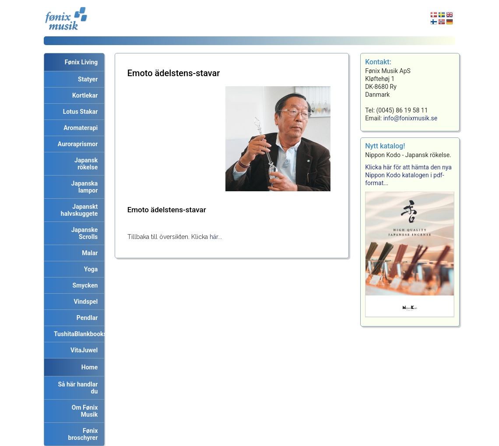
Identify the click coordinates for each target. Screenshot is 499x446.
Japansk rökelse (84, 164)
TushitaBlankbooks (77, 333)
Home (89, 367)
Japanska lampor (83, 187)
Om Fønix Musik (83, 411)
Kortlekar (83, 95)
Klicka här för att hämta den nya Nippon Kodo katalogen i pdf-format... (408, 175)
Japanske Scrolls (83, 233)
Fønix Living (81, 62)
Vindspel (84, 301)
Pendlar (86, 317)
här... (216, 236)
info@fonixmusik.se (410, 118)
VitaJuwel (82, 350)
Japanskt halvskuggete (79, 210)
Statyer (86, 79)
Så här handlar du (76, 388)
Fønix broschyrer (83, 434)
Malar (88, 252)
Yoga (89, 269)
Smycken (84, 285)
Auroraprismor (76, 143)
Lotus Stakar (79, 111)
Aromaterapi (79, 127)
